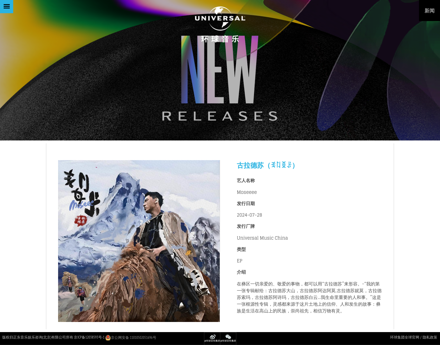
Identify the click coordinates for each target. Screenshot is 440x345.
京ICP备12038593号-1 (89, 337)
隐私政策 (430, 337)
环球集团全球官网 (404, 337)
